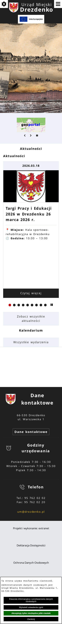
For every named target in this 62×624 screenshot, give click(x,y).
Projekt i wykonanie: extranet (31, 528)
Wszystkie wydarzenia (31, 342)
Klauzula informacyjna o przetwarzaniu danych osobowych (31, 600)
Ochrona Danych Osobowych (31, 562)
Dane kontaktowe (30, 432)
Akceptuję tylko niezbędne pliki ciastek (31, 613)
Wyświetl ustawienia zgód (31, 607)
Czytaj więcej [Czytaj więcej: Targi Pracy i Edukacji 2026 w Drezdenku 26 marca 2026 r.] (31, 293)
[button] (25, 135)
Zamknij (31, 619)
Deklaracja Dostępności (31, 545)
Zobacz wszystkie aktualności (31, 318)
